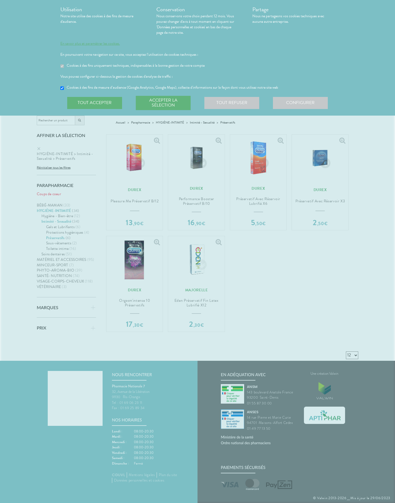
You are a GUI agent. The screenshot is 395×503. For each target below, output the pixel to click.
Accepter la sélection (163, 102)
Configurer (300, 102)
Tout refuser (231, 102)
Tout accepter (95, 102)
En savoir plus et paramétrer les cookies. (90, 43)
